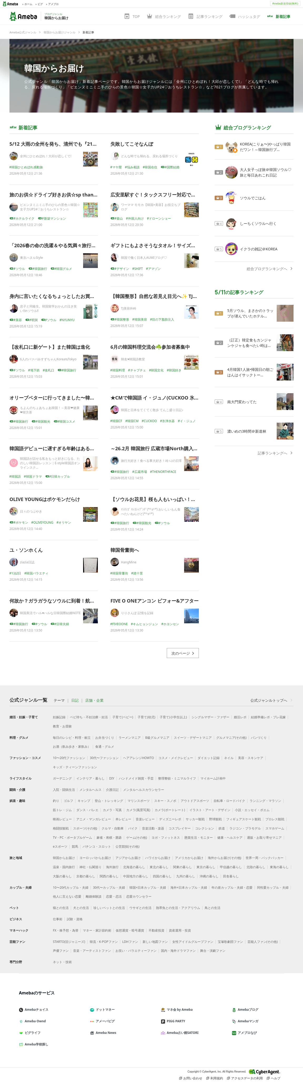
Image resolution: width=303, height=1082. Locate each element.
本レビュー (123, 819)
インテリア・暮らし (90, 778)
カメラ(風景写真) (138, 810)
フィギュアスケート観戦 (243, 819)
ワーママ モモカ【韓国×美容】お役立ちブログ (150, 207)
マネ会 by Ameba (179, 1009)
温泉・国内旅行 (64, 867)
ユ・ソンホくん (26, 550)
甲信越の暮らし (231, 867)
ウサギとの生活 (140, 908)
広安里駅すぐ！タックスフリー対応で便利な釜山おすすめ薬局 (176, 194)
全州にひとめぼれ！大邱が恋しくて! (45, 156)
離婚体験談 (94, 896)
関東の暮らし (182, 867)
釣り (56, 800)
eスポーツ (60, 846)
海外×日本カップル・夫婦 (188, 887)
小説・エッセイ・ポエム (252, 810)
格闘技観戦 (61, 828)
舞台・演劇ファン (212, 950)
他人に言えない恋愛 (67, 896)
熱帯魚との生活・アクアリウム (178, 908)
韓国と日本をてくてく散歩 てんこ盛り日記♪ (152, 410)
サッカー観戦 (195, 819)
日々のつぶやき (31, 511)
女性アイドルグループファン (192, 941)
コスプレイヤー (180, 828)
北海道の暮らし (134, 867)
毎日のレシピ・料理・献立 (72, 737)
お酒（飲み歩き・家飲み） (72, 746)
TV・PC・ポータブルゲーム (72, 837)
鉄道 (222, 828)
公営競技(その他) (127, 846)
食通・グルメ (104, 746)
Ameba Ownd (34, 1021)
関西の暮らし (109, 876)
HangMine (129, 562)
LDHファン (130, 941)
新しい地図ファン (155, 941)
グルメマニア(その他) (231, 737)
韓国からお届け (54, 68)
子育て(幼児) (146, 717)
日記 (75, 700)
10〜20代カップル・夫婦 (70, 887)
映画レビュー (62, 819)
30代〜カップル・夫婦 (109, 887)
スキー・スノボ (165, 800)
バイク (133, 828)
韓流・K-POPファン (104, 941)
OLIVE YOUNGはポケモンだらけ (44, 499)
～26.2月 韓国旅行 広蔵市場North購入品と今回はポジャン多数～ (180, 448)
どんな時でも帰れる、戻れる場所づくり (149, 156)
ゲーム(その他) (136, 837)
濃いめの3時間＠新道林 (246, 431)
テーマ (59, 700)
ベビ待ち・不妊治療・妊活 (89, 717)
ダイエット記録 (209, 758)
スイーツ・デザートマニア (193, 737)
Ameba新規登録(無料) (285, 3)
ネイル (229, 758)
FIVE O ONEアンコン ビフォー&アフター (154, 601)
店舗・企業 (94, 700)
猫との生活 (61, 908)
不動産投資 (156, 930)
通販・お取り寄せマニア (264, 837)
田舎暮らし (231, 876)
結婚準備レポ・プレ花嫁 (268, 717)
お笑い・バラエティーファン (135, 950)
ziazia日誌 (27, 562)
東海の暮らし (279, 867)
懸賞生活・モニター (198, 837)
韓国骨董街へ (124, 550)
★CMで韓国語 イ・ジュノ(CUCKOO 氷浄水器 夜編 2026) (171, 398)
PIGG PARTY (175, 1021)
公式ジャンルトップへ (272, 700)
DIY (111, 778)
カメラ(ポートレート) (170, 810)
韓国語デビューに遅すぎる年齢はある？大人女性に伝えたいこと (78, 448)
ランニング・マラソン (265, 800)
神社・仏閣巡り (90, 867)
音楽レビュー (145, 819)
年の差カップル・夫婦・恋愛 (231, 887)
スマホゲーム (274, 828)
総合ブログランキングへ (270, 268)
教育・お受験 (62, 726)
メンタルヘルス (90, 789)
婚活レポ (240, 717)
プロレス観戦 (274, 819)
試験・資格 (75, 919)
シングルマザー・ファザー (210, 717)
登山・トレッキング (109, 800)
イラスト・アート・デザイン (209, 810)
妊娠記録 (59, 717)
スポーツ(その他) (85, 828)
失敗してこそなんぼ (131, 144)
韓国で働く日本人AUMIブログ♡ (144, 257)
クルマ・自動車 (113, 828)
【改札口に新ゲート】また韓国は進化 (49, 347)
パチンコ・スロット (97, 846)
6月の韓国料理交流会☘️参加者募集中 (150, 347)
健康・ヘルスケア (230, 837)
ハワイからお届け (157, 858)
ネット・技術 (62, 962)
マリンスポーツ (139, 800)
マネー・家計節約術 (97, 930)
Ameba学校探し (36, 1044)
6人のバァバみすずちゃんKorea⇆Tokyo (48, 359)
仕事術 (57, 919)
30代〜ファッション (104, 758)
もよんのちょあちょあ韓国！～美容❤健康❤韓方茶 (49, 410)
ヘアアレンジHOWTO (138, 758)
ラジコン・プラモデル (245, 828)
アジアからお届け (128, 858)
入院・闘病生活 (64, 789)
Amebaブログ (247, 1009)
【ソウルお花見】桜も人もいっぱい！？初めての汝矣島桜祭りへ (179, 499)
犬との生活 (81, 908)
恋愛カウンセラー (139, 896)
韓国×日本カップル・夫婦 (147, 887)
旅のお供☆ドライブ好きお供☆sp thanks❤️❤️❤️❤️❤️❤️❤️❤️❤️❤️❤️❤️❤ (90, 194)
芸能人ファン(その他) (263, 941)
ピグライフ (32, 1032)
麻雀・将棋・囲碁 (109, 837)
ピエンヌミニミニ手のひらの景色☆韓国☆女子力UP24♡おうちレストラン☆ (50, 207)
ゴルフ (68, 800)
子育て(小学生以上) (173, 717)
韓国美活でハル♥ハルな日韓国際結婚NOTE (50, 613)
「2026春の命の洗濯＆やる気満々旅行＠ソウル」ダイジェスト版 (78, 245)
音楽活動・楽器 (153, 828)
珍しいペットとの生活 (109, 908)
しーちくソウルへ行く (258, 223)
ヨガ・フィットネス (166, 837)
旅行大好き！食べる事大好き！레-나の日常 (151, 460)
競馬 (75, 846)
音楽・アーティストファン (92, 950)
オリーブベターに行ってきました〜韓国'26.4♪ (58, 398)
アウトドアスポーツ (195, 800)
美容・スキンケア (250, 758)
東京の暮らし (205, 867)
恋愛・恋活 (114, 896)
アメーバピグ (104, 1021)
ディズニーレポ (170, 819)
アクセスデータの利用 (245, 1078)
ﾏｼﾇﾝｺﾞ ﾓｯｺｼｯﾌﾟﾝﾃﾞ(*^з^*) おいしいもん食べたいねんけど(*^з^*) (150, 511)
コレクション (204, 828)
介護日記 (112, 789)
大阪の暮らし (62, 876)
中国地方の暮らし (135, 876)
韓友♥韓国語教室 (133, 359)
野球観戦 (215, 819)
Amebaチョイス (36, 1009)
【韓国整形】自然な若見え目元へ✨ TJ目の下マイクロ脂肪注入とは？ (184, 296)
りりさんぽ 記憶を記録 (137, 613)
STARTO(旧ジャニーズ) (69, 941)
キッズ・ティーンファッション (75, 767)
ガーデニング (62, 778)
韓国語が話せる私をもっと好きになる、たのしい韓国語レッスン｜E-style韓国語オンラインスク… (50, 463)
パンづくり (259, 737)
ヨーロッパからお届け (95, 858)
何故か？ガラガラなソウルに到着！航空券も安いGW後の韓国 (74, 601)
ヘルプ (273, 1078)
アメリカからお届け (189, 858)
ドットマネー (104, 1009)
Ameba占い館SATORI (182, 1032)
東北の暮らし (159, 867)
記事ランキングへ (276, 453)
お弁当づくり (104, 737)
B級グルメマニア (157, 737)
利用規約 (214, 1078)
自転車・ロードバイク (229, 800)
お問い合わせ (190, 1078)
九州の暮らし (185, 876)
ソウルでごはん (253, 197)
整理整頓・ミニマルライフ (177, 778)
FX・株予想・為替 (65, 930)
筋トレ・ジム (62, 810)
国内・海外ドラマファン (178, 950)
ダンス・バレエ (87, 810)
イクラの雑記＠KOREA (258, 248)
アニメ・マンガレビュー (93, 819)
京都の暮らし (85, 876)
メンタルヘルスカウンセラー (143, 789)
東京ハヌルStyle (31, 257)
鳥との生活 (212, 908)
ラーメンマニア (130, 737)
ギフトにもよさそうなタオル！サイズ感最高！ (160, 245)
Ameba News (105, 1032)
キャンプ (84, 800)
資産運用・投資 (180, 930)
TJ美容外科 (128, 308)
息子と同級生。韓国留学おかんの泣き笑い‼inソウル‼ (48, 308)
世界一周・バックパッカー (265, 858)
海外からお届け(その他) (224, 858)
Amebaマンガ (247, 1021)
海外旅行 (112, 867)
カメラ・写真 (112, 810)
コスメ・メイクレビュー (175, 758)
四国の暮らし (162, 876)
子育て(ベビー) (122, 717)
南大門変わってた (242, 401)
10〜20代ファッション (69, 758)
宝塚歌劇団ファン (230, 941)
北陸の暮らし (255, 867)
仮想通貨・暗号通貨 (130, 930)
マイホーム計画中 (213, 778)
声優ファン (61, 950)
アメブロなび (246, 1032)
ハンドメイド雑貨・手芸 (136, 778)
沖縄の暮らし (209, 876)
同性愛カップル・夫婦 (273, 887)
